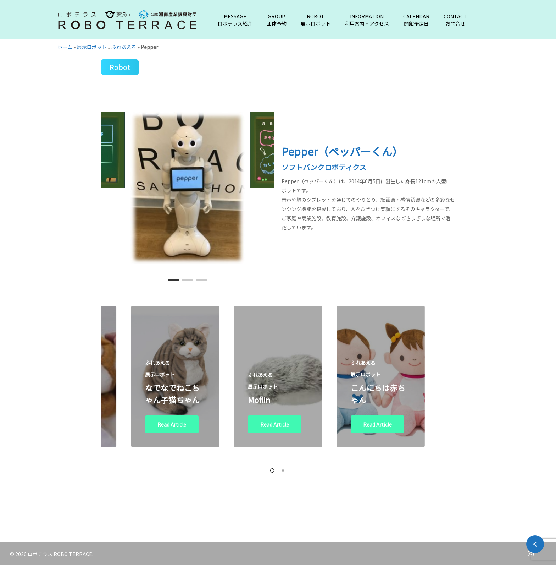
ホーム (64, 46)
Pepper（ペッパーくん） (342, 151)
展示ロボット (92, 46)
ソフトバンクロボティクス (324, 167)
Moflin (259, 399)
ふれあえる (123, 46)
